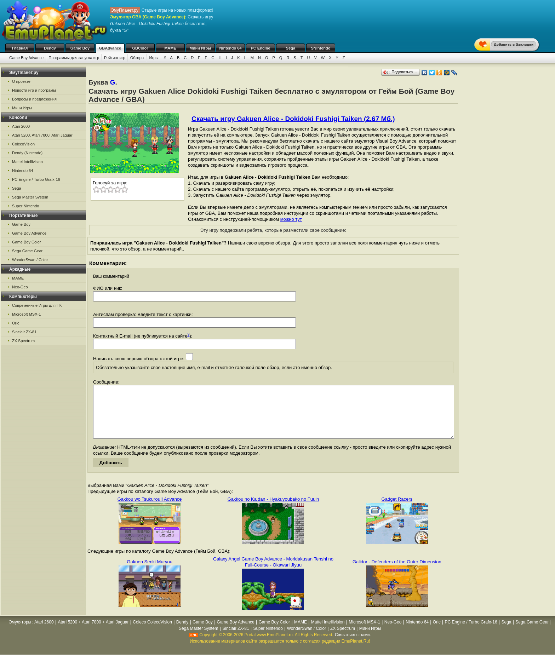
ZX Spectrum (23, 341)
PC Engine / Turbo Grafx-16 (36, 179)
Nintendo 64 (230, 48)
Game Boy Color (26, 242)
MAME (170, 48)
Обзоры (137, 58)
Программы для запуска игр (73, 58)
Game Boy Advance (26, 58)
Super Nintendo (25, 206)
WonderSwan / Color (30, 260)
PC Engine (260, 48)
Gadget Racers (397, 509)
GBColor (140, 48)
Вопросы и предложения (34, 99)
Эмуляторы (20, 632)
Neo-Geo (20, 287)
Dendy (50, 48)
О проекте (21, 81)
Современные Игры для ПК (37, 305)
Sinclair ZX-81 (24, 332)
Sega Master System (30, 197)
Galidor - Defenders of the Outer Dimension (397, 572)
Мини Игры (200, 48)
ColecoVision (23, 144)
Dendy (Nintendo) (27, 153)
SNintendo (321, 48)
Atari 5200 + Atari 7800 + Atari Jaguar (93, 632)
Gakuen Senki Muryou (149, 572)
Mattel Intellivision (27, 162)
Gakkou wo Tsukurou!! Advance (150, 509)
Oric (15, 323)
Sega (290, 48)
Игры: (154, 58)
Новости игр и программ (34, 90)
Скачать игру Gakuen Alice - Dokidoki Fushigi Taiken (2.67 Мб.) (293, 118)
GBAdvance (110, 48)
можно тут (291, 219)
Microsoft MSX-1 (26, 314)
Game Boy (80, 48)
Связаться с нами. (353, 645)
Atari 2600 (21, 126)
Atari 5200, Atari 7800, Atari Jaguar (42, 135)
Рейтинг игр (114, 58)
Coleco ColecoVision (152, 632)
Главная (20, 48)
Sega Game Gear (27, 251)
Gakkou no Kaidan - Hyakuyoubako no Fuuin (273, 509)
